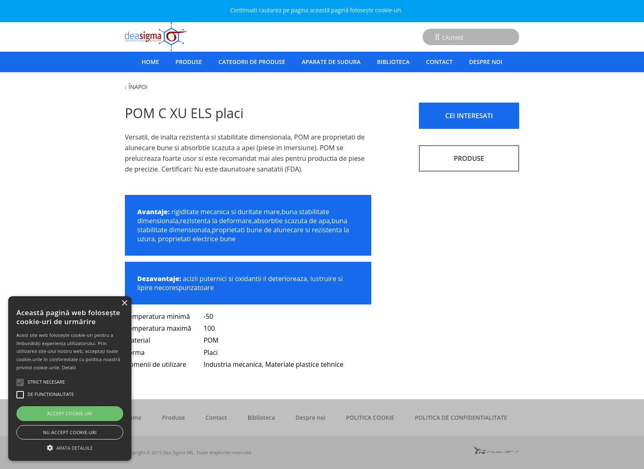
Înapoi (138, 87)
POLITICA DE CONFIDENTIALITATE (461, 417)
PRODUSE (469, 158)
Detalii (69, 367)
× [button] (124, 303)
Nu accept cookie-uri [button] (70, 432)
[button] (69, 447)
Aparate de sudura (330, 62)
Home (150, 62)
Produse (188, 62)
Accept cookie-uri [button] (70, 413)
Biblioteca (393, 62)
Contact (439, 62)
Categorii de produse (251, 62)
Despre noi (485, 62)
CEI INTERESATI (469, 115)
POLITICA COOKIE (370, 417)
